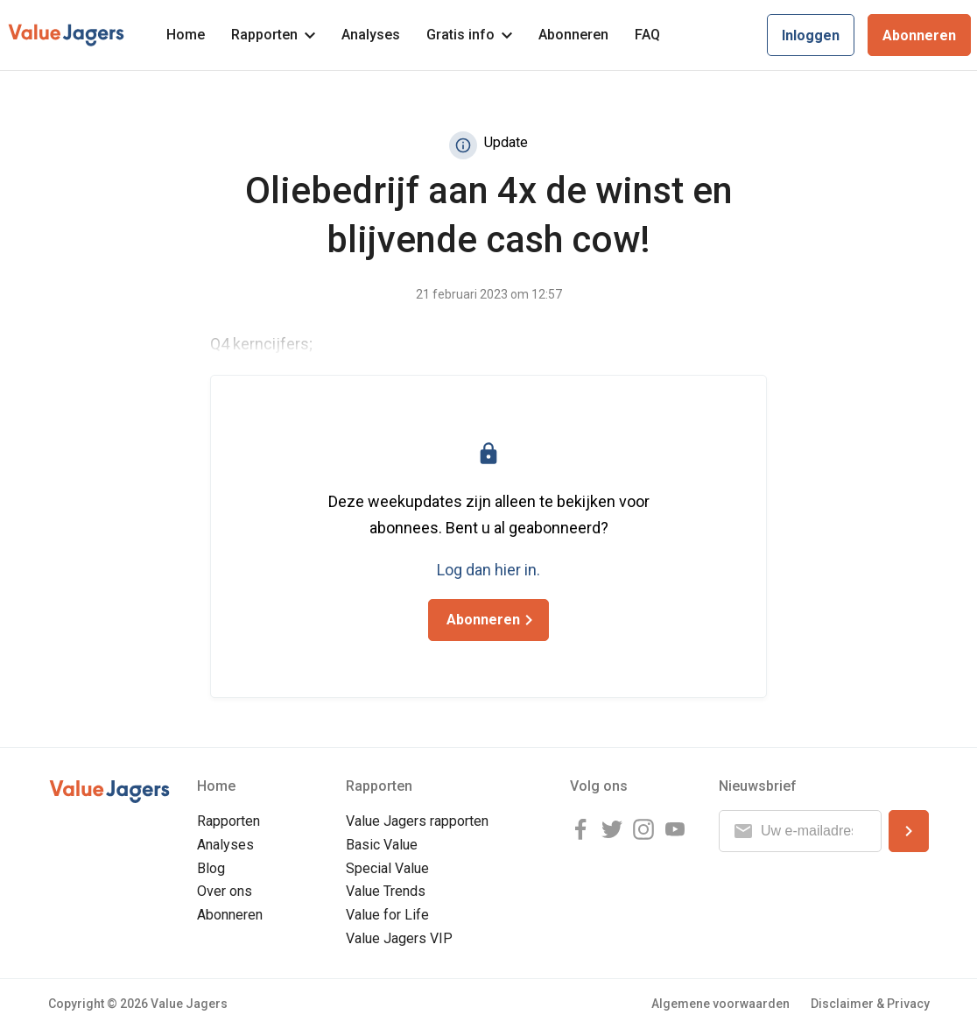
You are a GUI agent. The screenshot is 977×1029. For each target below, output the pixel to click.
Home (185, 34)
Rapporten (273, 34)
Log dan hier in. (488, 569)
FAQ (647, 34)
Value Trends (385, 891)
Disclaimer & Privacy (870, 1004)
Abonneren (573, 34)
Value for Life (387, 914)
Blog (211, 868)
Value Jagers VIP (399, 938)
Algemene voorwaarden (720, 1004)
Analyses (370, 34)
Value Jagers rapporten (417, 821)
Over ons (224, 891)
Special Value (387, 868)
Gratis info (469, 34)
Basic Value (382, 844)
